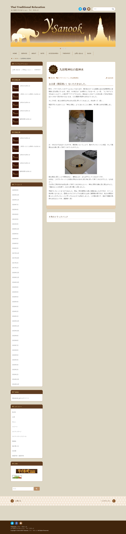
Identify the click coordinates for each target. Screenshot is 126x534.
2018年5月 (15, 243)
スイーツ (14, 426)
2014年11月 (15, 384)
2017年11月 (15, 253)
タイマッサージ (16, 431)
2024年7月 (15, 204)
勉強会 (14, 441)
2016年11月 (15, 277)
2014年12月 (15, 379)
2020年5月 (15, 234)
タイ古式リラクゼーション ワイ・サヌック (22, 528)
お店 (13, 417)
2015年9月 (15, 335)
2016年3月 (15, 306)
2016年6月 (15, 292)
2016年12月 (15, 272)
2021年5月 (15, 219)
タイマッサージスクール (19, 436)
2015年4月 (15, 360)
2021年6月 (15, 214)
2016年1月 (15, 316)
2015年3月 (15, 365)
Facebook (84, 9)
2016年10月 (15, 282)
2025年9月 (15, 190)
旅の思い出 (15, 446)
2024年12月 (15, 195)
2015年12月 (15, 321)
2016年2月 (15, 311)
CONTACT (37, 70)
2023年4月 (15, 209)
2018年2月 (15, 248)
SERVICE (24, 53)
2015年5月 (15, 355)
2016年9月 (15, 287)
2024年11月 (15, 200)
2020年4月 (15, 238)
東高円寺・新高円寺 (18, 456)
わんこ (14, 422)
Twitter (80, 9)
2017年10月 (15, 258)
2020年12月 (15, 229)
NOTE (42, 53)
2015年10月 (15, 330)
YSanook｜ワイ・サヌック (19, 526)
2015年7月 (15, 345)
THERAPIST (66, 53)
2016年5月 (15, 297)
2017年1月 (15, 267)
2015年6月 (15, 350)
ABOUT (33, 53)
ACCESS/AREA (53, 53)
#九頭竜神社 (74, 78)
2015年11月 (15, 326)
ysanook (110, 78)
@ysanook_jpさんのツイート (20, 398)
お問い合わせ (88, 9)
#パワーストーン (63, 78)
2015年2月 (15, 369)
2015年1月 (15, 374)
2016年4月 (15, 301)
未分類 (14, 451)
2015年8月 (15, 340)
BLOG (89, 53)
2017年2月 (15, 263)
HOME (15, 53)
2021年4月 (15, 224)
